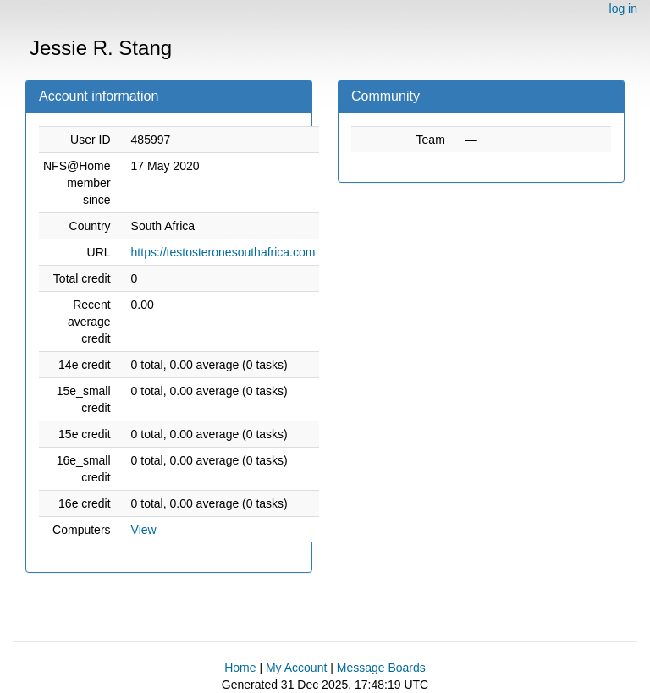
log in (623, 8)
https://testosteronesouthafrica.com (223, 252)
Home (240, 667)
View (144, 529)
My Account (296, 667)
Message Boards (381, 667)
